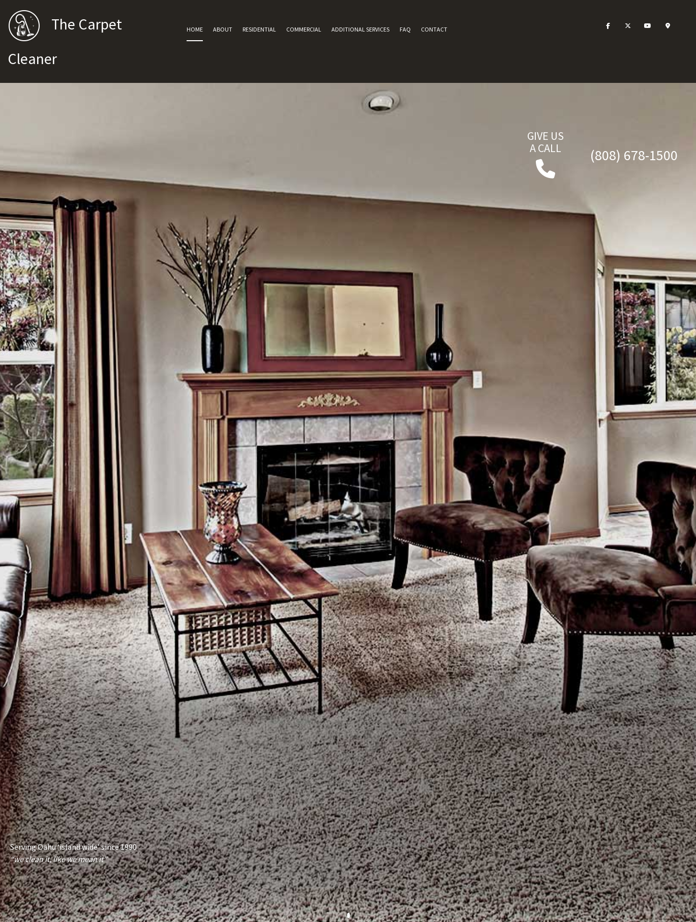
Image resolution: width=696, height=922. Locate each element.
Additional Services (360, 29)
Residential (259, 29)
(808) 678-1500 (634, 155)
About (222, 29)
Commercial (303, 29)
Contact (434, 29)
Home (195, 29)
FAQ (405, 29)
